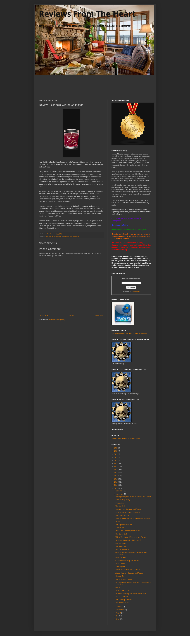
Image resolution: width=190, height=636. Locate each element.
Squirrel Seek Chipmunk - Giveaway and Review (132, 518)
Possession (119, 503)
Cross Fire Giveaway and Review (127, 561)
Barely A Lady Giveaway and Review (128, 509)
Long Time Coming (122, 549)
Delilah (117, 521)
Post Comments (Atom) (57, 320)
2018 (116, 463)
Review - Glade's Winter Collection (127, 512)
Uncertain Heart (121, 557)
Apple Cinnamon (50, 236)
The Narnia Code (121, 534)
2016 (116, 470)
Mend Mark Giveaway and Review (127, 531)
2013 (116, 479)
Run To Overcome (121, 597)
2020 (116, 460)
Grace (117, 587)
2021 (116, 457)
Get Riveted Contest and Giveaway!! (128, 540)
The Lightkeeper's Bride (123, 525)
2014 (116, 476)
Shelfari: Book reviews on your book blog (125, 438)
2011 (116, 485)
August (118, 613)
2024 (116, 448)
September (120, 610)
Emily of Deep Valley (122, 500)
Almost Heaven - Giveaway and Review (129, 573)
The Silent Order (121, 546)
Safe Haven (119, 528)
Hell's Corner (120, 564)
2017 (116, 466)
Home (72, 316)
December (120, 491)
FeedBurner (136, 291)
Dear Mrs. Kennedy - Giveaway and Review (130, 594)
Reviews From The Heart (87, 13)
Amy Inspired (120, 567)
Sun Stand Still (120, 543)
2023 (116, 451)
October (119, 607)
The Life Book (120, 506)
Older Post (99, 316)
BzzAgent (59, 236)
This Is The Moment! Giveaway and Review (130, 537)
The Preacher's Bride (122, 603)
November (120, 494)
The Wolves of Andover (123, 579)
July (117, 616)
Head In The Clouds (122, 590)
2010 (116, 488)
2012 (116, 482)
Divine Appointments (122, 515)
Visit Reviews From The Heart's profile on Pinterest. (129, 333)
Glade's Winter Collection (71, 236)
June (118, 619)
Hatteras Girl (119, 576)
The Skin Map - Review (123, 600)
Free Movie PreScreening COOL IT (127, 570)
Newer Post (44, 316)
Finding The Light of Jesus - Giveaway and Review (133, 497)
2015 (116, 473)
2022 (116, 454)
